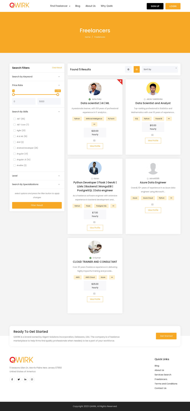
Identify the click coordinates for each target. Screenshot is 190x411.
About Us (91, 6)
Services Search (163, 374)
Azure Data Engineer (153, 182)
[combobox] (160, 69)
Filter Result (37, 205)
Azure (135, 198)
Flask (88, 206)
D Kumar (95, 257)
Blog (77, 6)
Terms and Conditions (166, 383)
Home (88, 37)
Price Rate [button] (17, 85)
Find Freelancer (60, 6)
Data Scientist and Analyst (153, 103)
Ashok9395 (153, 178)
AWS (78, 277)
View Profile (95, 146)
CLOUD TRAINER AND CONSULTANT (95, 262)
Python (77, 119)
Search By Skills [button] (20, 111)
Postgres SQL (101, 206)
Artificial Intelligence (94, 119)
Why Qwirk (107, 6)
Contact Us (160, 388)
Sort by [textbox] (147, 69)
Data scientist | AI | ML (95, 103)
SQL (136, 119)
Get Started (166, 335)
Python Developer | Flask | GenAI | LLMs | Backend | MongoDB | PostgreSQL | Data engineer (95, 186)
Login (173, 6)
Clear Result (57, 67)
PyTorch (111, 119)
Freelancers (99, 37)
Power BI (159, 119)
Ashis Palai (95, 99)
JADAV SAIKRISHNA (153, 99)
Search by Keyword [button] (22, 76)
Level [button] (14, 175)
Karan (95, 178)
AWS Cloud (90, 277)
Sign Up (155, 6)
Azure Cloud (148, 198)
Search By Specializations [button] (25, 184)
